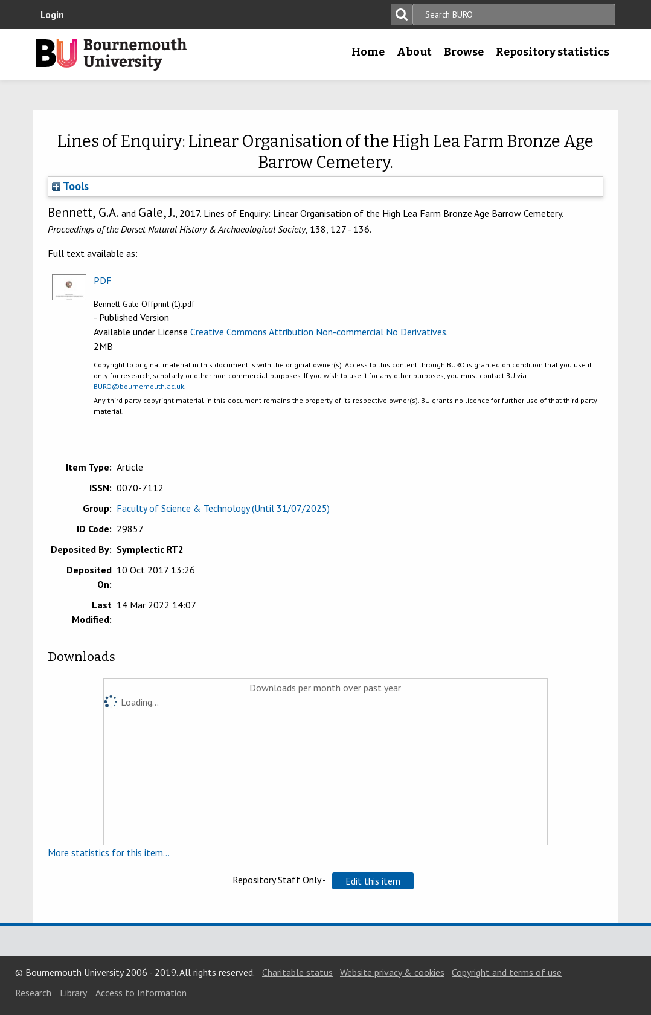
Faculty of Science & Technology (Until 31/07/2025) (223, 508)
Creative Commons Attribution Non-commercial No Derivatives (318, 332)
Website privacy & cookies (392, 972)
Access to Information (141, 993)
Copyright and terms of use (507, 972)
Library (73, 993)
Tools (70, 186)
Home (368, 52)
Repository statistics (552, 52)
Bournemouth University (111, 54)
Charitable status (297, 972)
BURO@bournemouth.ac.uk (139, 386)
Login (52, 14)
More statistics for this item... (109, 852)
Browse (464, 52)
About (414, 52)
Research (33, 993)
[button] (373, 880)
